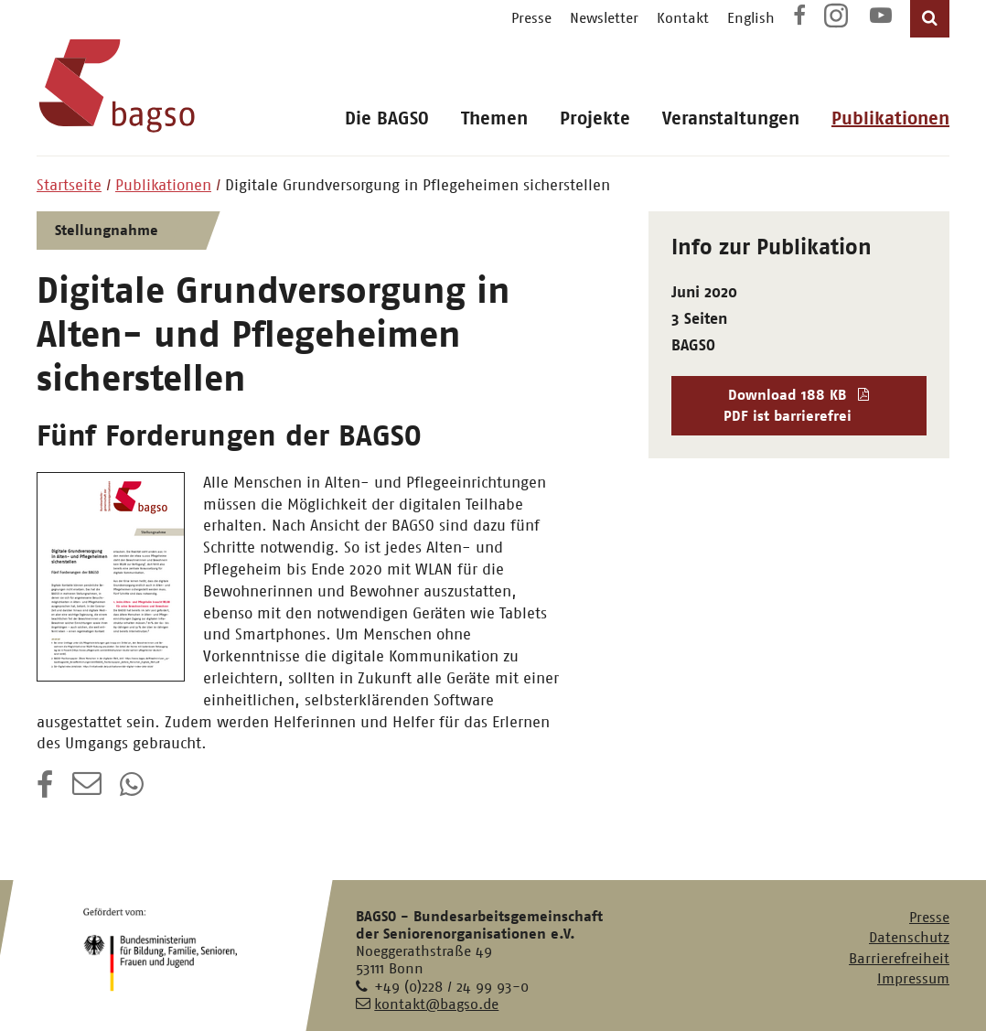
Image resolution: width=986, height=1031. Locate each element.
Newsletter (604, 18)
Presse (531, 18)
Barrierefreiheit (899, 958)
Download (798, 405)
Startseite (69, 185)
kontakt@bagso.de (436, 1004)
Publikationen (890, 118)
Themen (494, 118)
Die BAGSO (387, 118)
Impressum (913, 978)
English (751, 18)
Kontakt (683, 18)
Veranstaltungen (730, 118)
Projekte (595, 118)
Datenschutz (909, 937)
